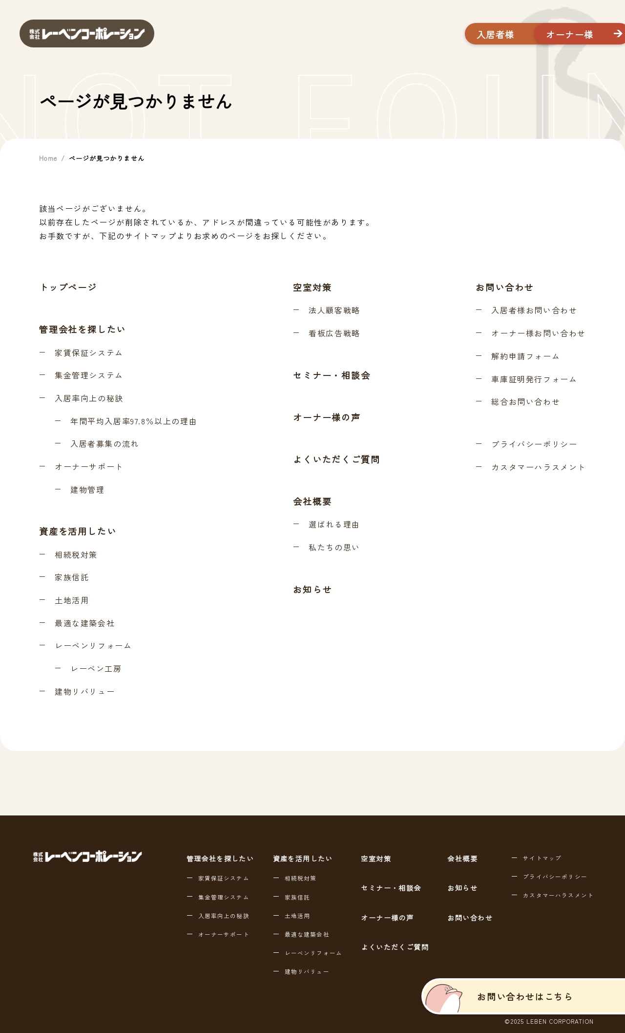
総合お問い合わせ (525, 402)
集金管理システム (89, 375)
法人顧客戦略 (334, 310)
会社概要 (312, 501)
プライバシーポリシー (534, 444)
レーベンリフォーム (93, 646)
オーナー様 (543, 34)
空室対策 (312, 287)
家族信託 (72, 577)
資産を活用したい (77, 531)
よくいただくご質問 (336, 459)
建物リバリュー (85, 692)
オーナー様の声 (327, 417)
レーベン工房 (96, 669)
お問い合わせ (505, 287)
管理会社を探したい (82, 329)
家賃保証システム (89, 353)
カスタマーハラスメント (538, 467)
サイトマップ (542, 858)
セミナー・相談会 (331, 375)
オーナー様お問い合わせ (538, 333)
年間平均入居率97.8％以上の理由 (133, 421)
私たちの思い (334, 547)
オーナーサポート (89, 467)
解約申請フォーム (525, 356)
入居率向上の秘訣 (89, 398)
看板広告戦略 (334, 333)
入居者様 (433, 34)
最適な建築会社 (85, 623)
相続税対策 (76, 555)
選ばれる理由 (334, 524)
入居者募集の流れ (104, 444)
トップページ (68, 287)
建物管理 (87, 490)
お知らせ (312, 589)
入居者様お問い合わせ (534, 310)
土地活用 (72, 600)
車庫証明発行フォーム (534, 379)
